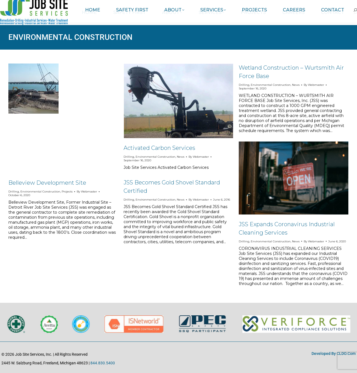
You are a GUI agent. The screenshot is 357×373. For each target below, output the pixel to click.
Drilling (13, 191)
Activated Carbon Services (159, 148)
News (180, 157)
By (87, 191)
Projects (67, 191)
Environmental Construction (40, 191)
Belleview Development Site (47, 182)
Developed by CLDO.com (334, 353)
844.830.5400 (102, 363)
